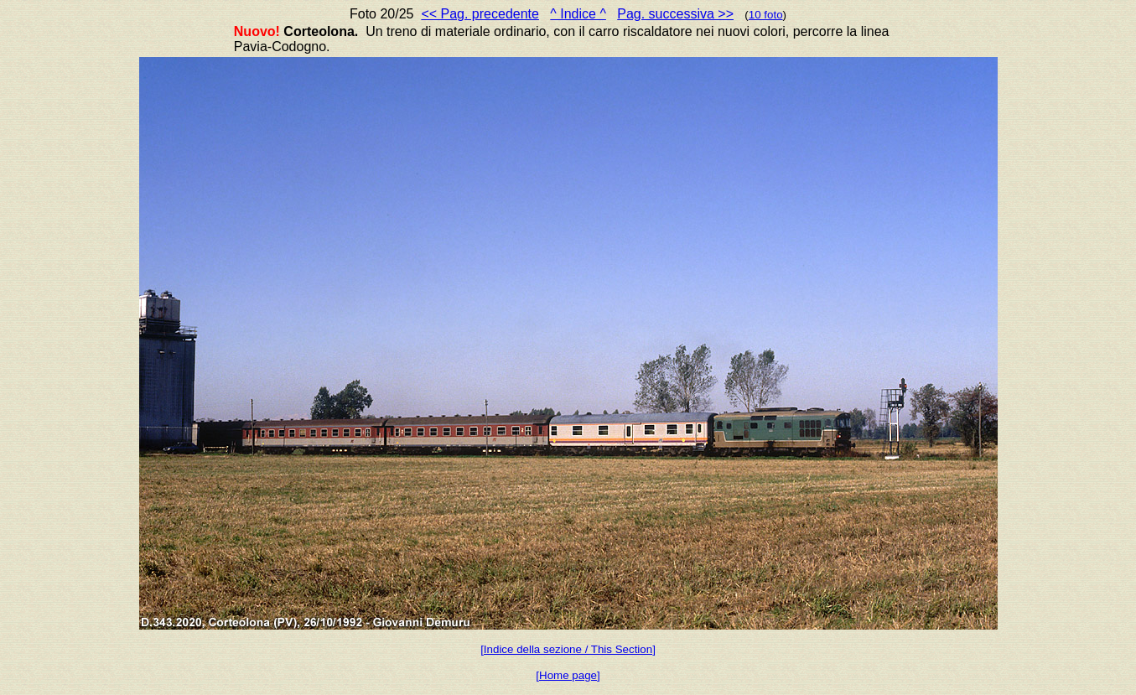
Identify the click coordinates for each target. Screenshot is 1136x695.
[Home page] (567, 675)
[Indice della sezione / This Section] (568, 649)
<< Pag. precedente (480, 14)
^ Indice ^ (578, 14)
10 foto (766, 14)
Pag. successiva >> (675, 14)
